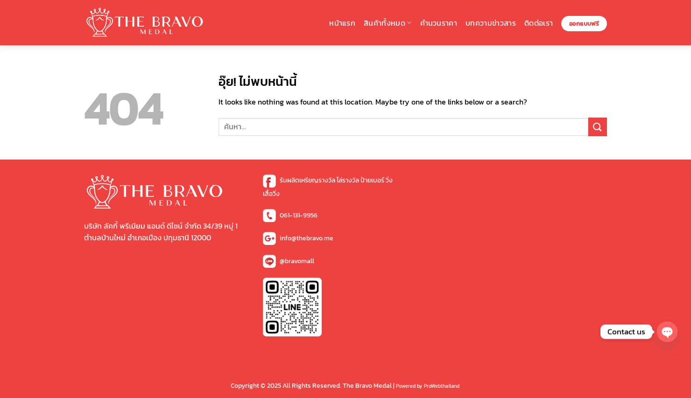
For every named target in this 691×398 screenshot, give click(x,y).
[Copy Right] (428, 385)
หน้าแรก (342, 22)
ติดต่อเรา (538, 22)
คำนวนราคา (439, 22)
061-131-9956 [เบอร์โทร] (298, 215)
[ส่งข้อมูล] (597, 127)
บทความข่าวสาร (490, 22)
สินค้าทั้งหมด (387, 22)
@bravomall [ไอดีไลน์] (297, 261)
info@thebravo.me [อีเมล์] (306, 238)
